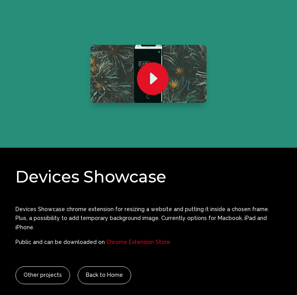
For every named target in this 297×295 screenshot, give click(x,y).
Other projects (43, 275)
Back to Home (104, 275)
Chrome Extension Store (138, 242)
